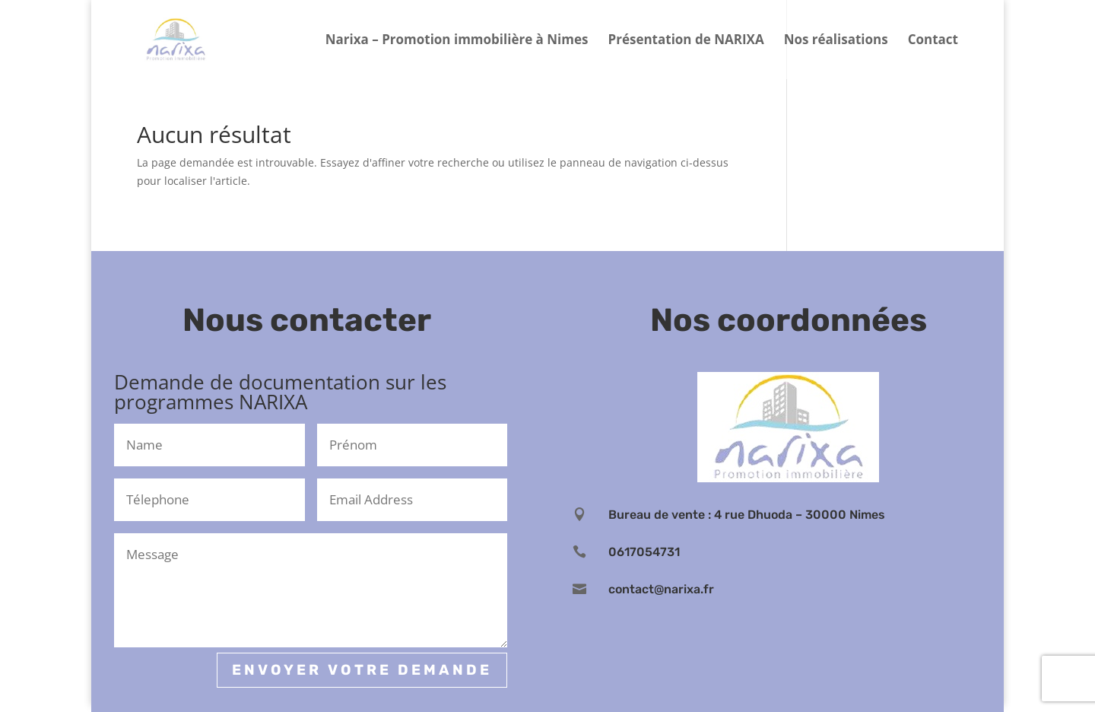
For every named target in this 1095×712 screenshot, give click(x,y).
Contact (933, 41)
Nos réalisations (836, 41)
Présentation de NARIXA (686, 41)
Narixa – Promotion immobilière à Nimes (457, 41)
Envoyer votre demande (362, 670)
